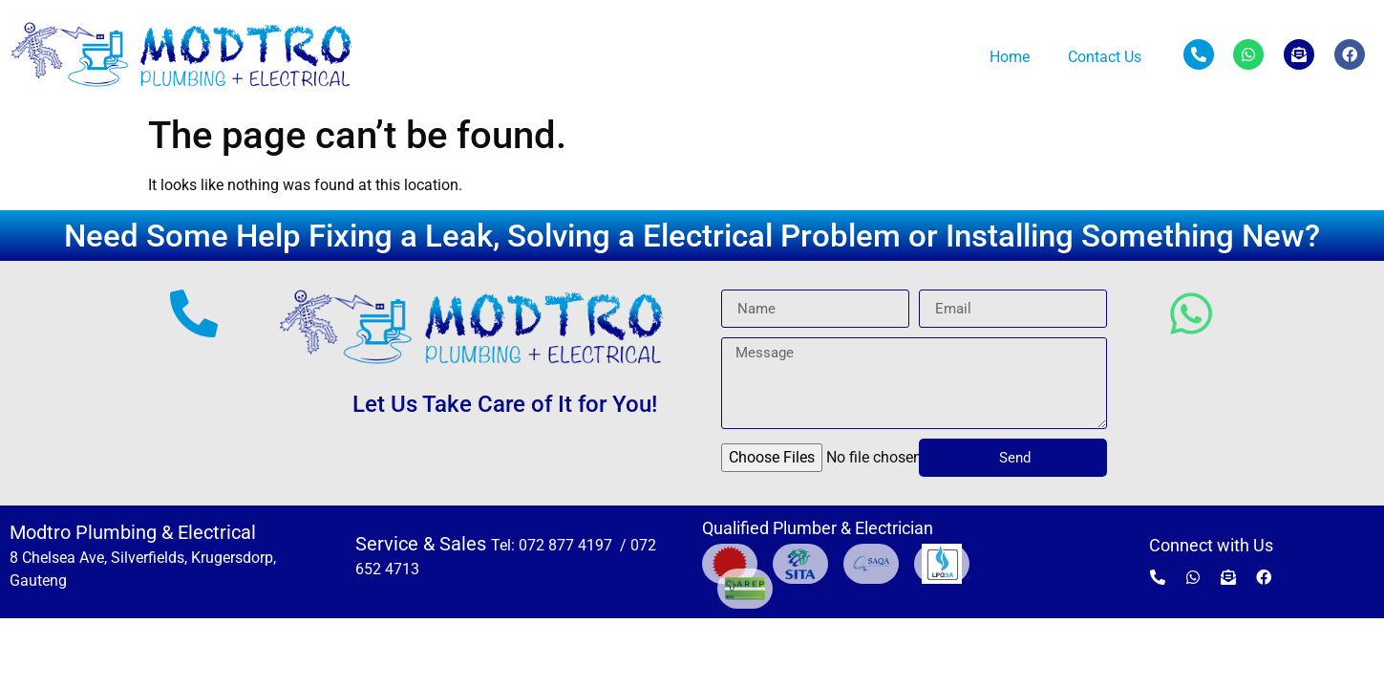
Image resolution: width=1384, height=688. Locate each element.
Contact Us (1104, 57)
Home (1010, 57)
